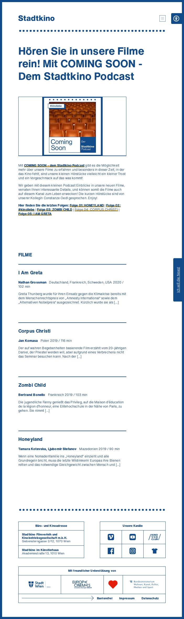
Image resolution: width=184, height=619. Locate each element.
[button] (162, 18)
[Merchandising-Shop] (154, 551)
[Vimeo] (111, 537)
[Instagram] (132, 551)
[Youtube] (132, 537)
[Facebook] (111, 551)
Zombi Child (32, 384)
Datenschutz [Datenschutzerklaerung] (150, 598)
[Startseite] (36, 18)
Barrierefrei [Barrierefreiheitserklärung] (104, 598)
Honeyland (30, 439)
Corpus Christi (34, 330)
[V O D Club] (154, 537)
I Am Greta (30, 272)
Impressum (127, 598)
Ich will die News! (178, 280)
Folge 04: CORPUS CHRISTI (96, 209)
